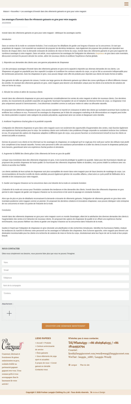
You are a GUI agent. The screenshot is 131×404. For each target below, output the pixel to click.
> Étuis (38, 353)
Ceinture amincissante (45, 346)
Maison (6, 11)
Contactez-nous (41, 370)
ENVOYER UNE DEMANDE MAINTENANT (65, 326)
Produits (47, 343)
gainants (44, 353)
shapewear (99, 53)
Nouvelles (15, 11)
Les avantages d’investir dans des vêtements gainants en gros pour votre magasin (53, 11)
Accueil (39, 343)
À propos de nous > (43, 363)
